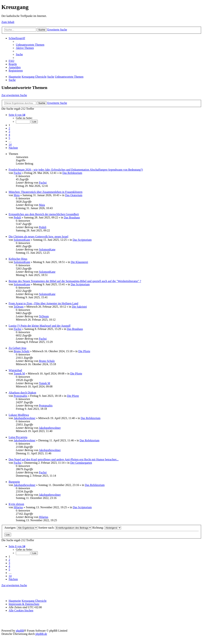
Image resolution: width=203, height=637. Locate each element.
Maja (17, 195)
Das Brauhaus (72, 217)
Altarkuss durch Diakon (22, 392)
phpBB (20, 630)
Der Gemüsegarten (81, 462)
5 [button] (9, 138)
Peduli (17, 217)
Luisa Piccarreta (18, 437)
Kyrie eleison (16, 504)
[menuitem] (30, 44)
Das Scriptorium (82, 239)
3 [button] (9, 131)
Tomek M (19, 373)
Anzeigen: (21, 527)
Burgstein (14, 481)
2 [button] (9, 128)
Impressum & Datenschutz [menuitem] (24, 604)
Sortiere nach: (65, 527)
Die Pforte (84, 351)
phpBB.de (41, 633)
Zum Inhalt (7, 22)
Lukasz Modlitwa (19, 414)
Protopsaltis (20, 395)
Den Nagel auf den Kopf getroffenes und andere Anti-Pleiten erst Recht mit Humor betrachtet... (64, 459)
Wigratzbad (15, 370)
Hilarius (18, 507)
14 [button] (10, 144)
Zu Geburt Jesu (17, 348)
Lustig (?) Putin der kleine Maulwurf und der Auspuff (40, 325)
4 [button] (9, 134)
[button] (17, 114)
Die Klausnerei (79, 262)
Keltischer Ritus (18, 258)
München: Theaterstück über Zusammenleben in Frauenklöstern (45, 191)
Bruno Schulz (22, 351)
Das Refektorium (72, 172)
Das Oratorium (73, 195)
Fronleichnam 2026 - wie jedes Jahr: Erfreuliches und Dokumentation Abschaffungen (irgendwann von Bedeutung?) (76, 169)
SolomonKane (22, 239)
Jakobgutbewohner (24, 418)
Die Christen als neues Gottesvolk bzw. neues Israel (38, 236)
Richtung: (106, 527)
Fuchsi (17, 172)
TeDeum (19, 306)
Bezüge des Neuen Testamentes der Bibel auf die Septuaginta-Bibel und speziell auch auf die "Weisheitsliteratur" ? (75, 281)
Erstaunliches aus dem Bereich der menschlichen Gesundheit (44, 214)
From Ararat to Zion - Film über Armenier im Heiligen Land (43, 303)
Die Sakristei (79, 306)
